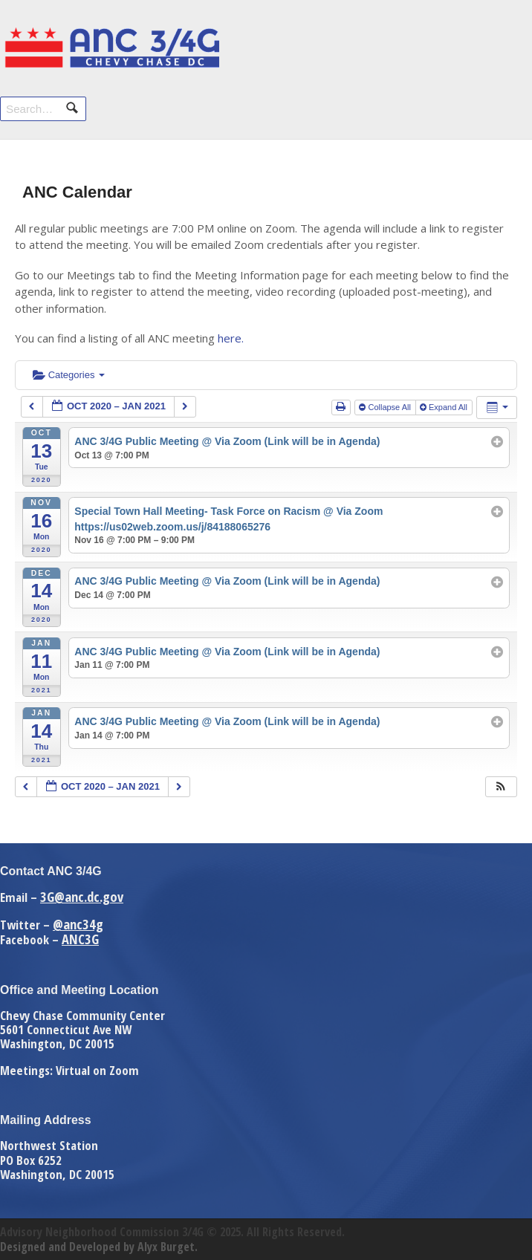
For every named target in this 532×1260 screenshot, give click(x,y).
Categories (69, 374)
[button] (501, 787)
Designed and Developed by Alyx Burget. (99, 1246)
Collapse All (386, 407)
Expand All (445, 407)
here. (231, 338)
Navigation (500, 43)
